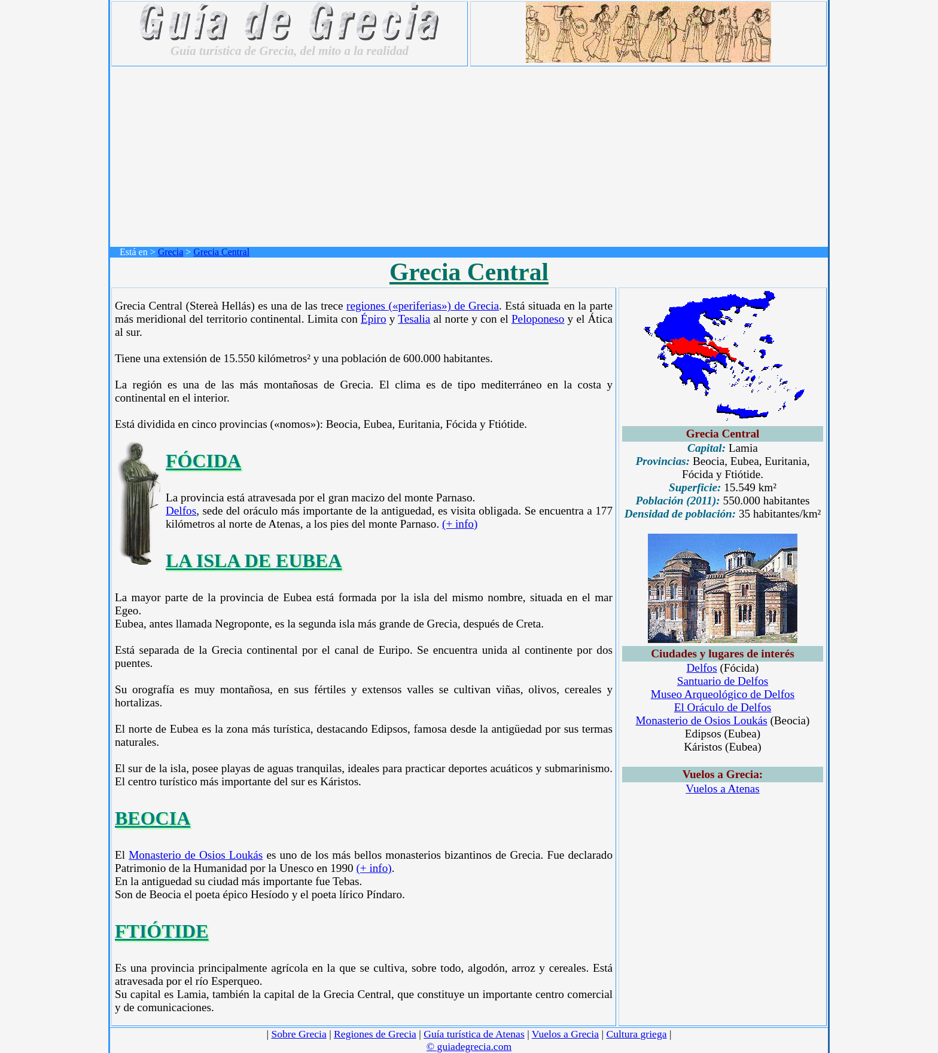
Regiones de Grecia (375, 1034)
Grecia (171, 252)
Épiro (373, 319)
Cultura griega (636, 1034)
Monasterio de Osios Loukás (196, 855)
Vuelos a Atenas (723, 788)
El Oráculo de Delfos (723, 707)
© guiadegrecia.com (469, 1046)
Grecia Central (221, 252)
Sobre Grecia (298, 1034)
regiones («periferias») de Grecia (422, 305)
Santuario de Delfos (722, 681)
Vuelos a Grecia (565, 1034)
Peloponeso (537, 319)
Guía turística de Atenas (474, 1034)
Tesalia (414, 319)
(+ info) (459, 524)
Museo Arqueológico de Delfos (722, 694)
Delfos (181, 510)
